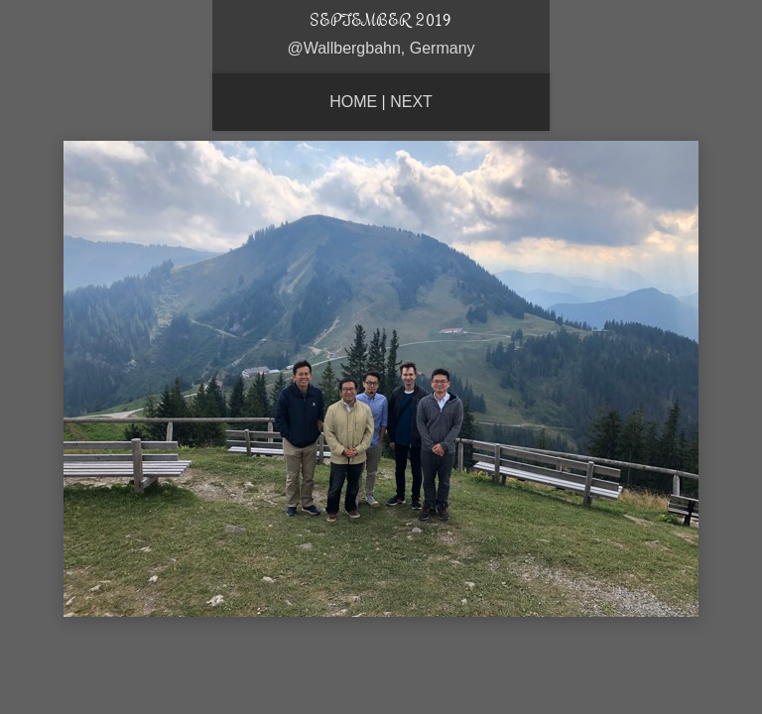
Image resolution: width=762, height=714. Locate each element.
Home (353, 101)
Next (411, 101)
